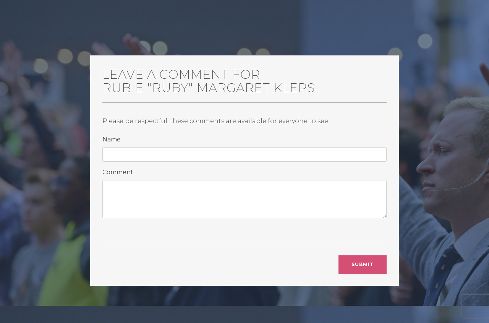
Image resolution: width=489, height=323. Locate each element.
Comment (117, 172)
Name (111, 139)
